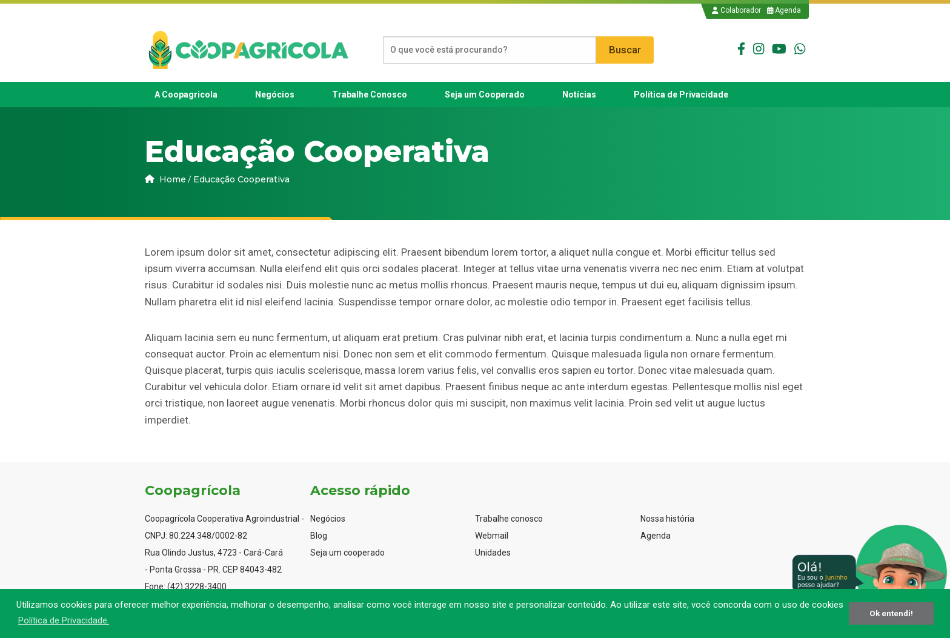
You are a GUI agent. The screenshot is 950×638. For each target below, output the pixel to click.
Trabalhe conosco (509, 518)
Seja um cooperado (347, 552)
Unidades (493, 552)
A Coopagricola (186, 94)
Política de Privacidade (681, 94)
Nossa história (667, 518)
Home (165, 179)
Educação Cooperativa (241, 179)
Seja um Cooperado (485, 94)
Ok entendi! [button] (891, 613)
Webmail (491, 535)
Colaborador (736, 10)
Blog (318, 535)
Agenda (784, 10)
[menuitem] (186, 94)
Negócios (274, 94)
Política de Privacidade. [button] (63, 620)
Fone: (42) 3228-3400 (186, 586)
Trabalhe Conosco (369, 94)
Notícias (579, 94)
